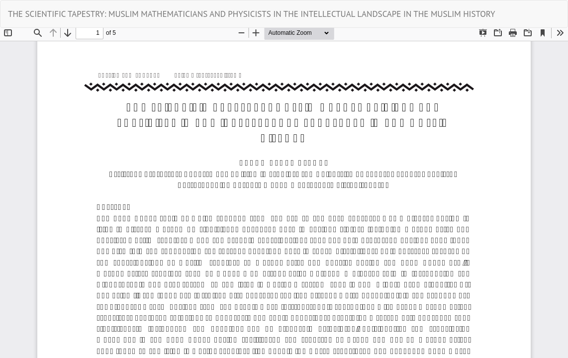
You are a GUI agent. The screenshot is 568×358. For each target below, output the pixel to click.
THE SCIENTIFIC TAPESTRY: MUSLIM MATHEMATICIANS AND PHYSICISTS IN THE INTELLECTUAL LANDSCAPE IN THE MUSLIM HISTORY (251, 13)
